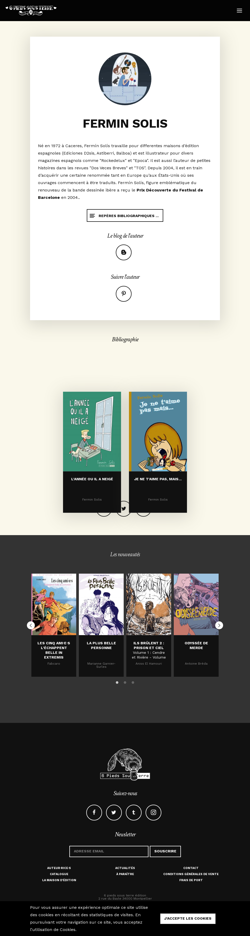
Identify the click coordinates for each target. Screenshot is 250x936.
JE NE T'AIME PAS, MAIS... (158, 509)
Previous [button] (31, 625)
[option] (53, 625)
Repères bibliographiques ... (124, 215)
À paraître (125, 874)
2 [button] (125, 681)
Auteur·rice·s (59, 868)
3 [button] (133, 681)
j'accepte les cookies (187, 918)
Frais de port (191, 880)
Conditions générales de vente (191, 874)
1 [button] (117, 681)
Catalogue (59, 874)
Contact (191, 868)
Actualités (125, 868)
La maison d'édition (59, 880)
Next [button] (219, 625)
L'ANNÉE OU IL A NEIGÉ (92, 509)
